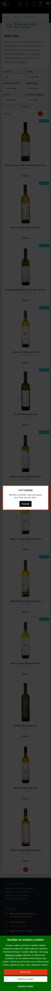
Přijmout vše (25, 972)
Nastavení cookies (25, 986)
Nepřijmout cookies (25, 979)
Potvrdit (25, 504)
